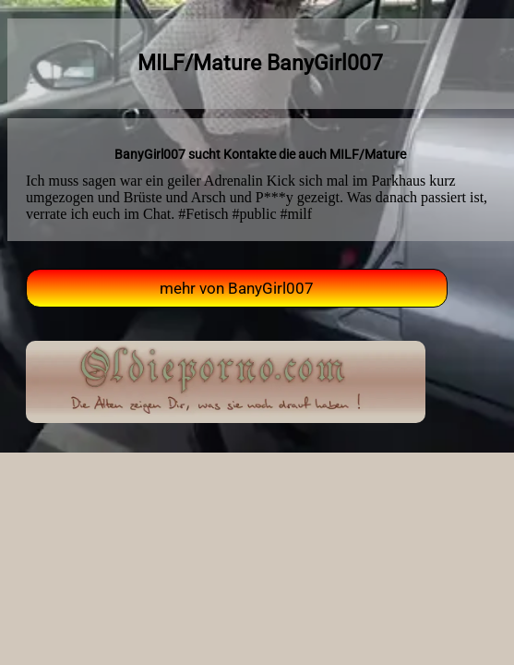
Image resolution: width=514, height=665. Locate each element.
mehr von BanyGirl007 (237, 288)
